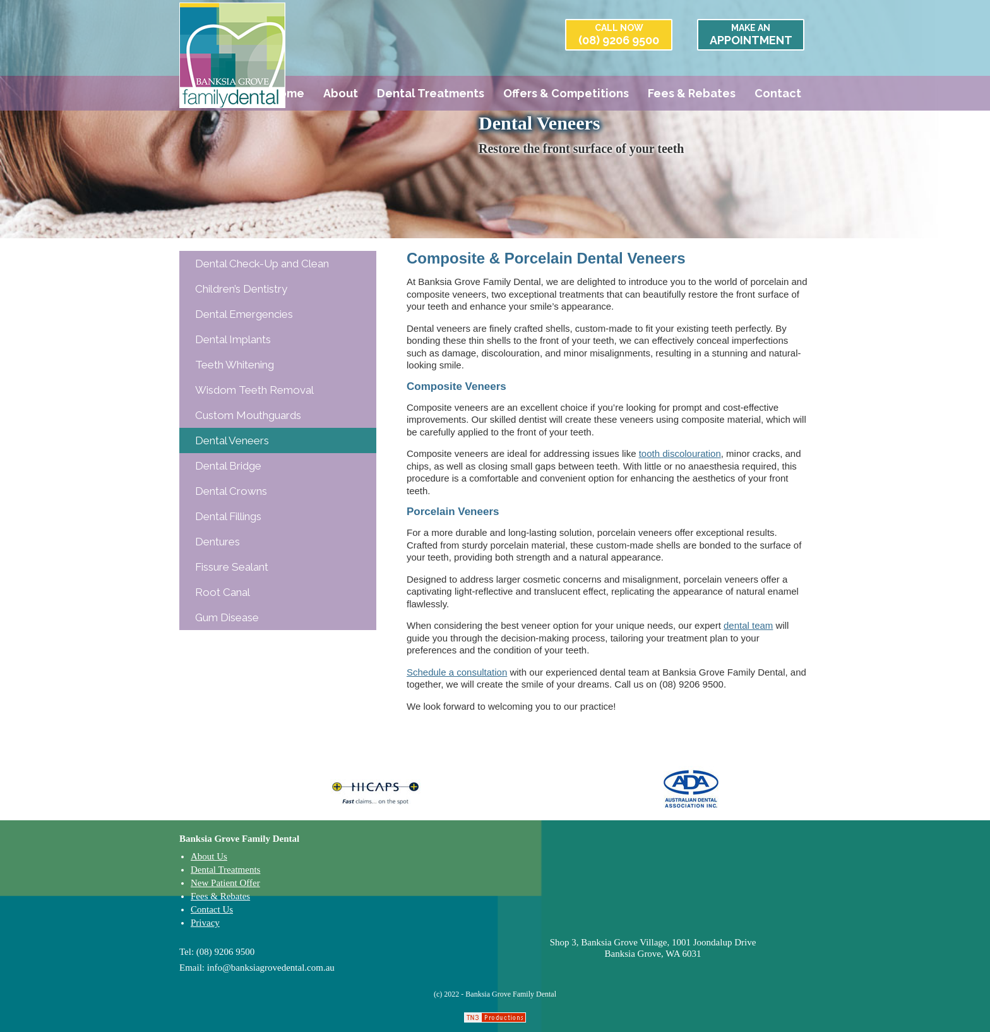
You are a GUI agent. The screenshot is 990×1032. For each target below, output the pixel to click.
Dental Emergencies (244, 314)
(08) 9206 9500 (618, 35)
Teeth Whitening (234, 364)
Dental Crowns (231, 491)
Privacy (205, 923)
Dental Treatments (430, 93)
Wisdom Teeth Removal (254, 390)
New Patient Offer (225, 883)
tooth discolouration (680, 453)
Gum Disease (227, 617)
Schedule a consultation (457, 672)
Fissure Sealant (231, 567)
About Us (209, 856)
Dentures (217, 541)
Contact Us (212, 909)
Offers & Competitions (566, 93)
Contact (777, 93)
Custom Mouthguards (248, 415)
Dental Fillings (228, 516)
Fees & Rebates (692, 93)
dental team (748, 625)
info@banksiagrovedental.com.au (271, 967)
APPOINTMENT (751, 35)
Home (287, 93)
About (340, 93)
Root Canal (222, 592)
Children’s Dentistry (241, 288)
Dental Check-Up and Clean (262, 263)
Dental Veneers (232, 440)
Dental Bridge (228, 465)
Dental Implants (233, 339)
